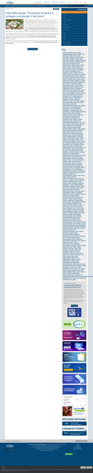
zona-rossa (65, 198)
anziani (72, 267)
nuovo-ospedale (81, 180)
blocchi (75, 251)
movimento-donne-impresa (68, 86)
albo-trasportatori (73, 186)
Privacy (78, 444)
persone (73, 161)
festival (64, 132)
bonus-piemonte (78, 88)
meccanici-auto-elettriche (67, 264)
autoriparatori (77, 80)
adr (79, 105)
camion (78, 114)
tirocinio (64, 124)
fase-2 (73, 113)
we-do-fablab (72, 110)
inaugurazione (73, 259)
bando (78, 69)
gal (78, 142)
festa (77, 257)
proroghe (64, 141)
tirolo (79, 240)
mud (84, 77)
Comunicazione (38, 2)
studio (84, 122)
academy (82, 191)
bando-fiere (83, 240)
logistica (68, 62)
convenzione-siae (66, 267)
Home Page (8, 5)
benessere (65, 90)
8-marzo (69, 183)
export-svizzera (79, 239)
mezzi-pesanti (80, 135)
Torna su (81, 440)
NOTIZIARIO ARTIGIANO (74, 419)
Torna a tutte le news (32, 49)
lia (83, 205)
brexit (64, 93)
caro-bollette (72, 253)
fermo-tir (78, 208)
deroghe (72, 268)
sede (74, 100)
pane (72, 147)
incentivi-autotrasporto (67, 236)
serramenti (81, 76)
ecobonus (72, 85)
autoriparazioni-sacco (75, 262)
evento (79, 128)
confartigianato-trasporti (72, 94)
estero (75, 220)
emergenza (82, 102)
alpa (79, 116)
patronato (74, 68)
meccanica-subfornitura (67, 170)
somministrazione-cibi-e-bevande (69, 257)
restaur (77, 261)
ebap (67, 55)
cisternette (82, 228)
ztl (81, 223)
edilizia (75, 79)
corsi (64, 83)
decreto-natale (77, 250)
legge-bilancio (65, 150)
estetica (64, 121)
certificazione (83, 226)
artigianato (71, 97)
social (71, 278)
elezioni (81, 91)
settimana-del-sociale (75, 65)
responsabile (69, 209)
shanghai (64, 256)
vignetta (64, 107)
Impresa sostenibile (67, 44)
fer (71, 279)
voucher (83, 74)
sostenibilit (84, 265)
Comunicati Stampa (67, 19)
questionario (74, 183)
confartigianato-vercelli (77, 264)
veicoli (69, 133)
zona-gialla (80, 119)
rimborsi (70, 222)
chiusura (64, 113)
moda (81, 58)
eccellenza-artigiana (66, 116)
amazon (64, 273)
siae (80, 74)
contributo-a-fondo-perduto (76, 107)
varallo (77, 110)
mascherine (76, 76)
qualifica (69, 201)
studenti (71, 184)
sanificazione (77, 237)
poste (82, 270)
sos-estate (83, 80)
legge (64, 102)
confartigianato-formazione (80, 60)
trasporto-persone (79, 187)
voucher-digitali (79, 146)
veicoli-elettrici (78, 125)
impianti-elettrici (74, 240)
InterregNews (66, 24)
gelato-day (72, 172)
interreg (77, 100)
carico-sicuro (74, 163)
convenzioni (72, 88)
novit (75, 173)
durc (70, 108)
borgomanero (75, 121)
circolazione (65, 161)
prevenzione (74, 209)
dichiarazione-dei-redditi (67, 128)
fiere (74, 223)
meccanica (82, 144)
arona (77, 231)
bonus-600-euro (81, 209)
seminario (69, 113)
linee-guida (65, 214)
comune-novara (73, 69)
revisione (82, 65)
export (64, 63)
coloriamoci (83, 194)
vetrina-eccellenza (66, 240)
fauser (80, 248)
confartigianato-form (79, 133)
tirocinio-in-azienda (66, 192)
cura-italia (81, 142)
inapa (76, 85)
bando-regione (65, 100)
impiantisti (73, 132)
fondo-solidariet (66, 253)
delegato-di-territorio (67, 147)
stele (80, 132)
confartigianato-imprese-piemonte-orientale (71, 122)
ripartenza (74, 170)
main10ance (65, 97)
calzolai (78, 91)
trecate (77, 139)
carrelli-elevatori (76, 189)
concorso (68, 124)
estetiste (77, 58)
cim (72, 220)
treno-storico (80, 158)
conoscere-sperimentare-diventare (69, 271)
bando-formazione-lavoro (67, 217)
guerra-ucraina (71, 237)
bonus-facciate (72, 229)
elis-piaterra (71, 233)
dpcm (64, 71)
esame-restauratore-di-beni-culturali (69, 265)
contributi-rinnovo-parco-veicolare (69, 225)
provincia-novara (77, 222)
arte (68, 254)
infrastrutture (73, 104)
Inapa (64, 34)
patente (74, 166)
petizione (64, 127)
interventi (65, 173)
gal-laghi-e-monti (66, 279)
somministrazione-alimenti (71, 136)
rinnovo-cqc (74, 135)
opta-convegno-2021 (76, 201)
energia (72, 80)
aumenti (80, 150)
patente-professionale (72, 130)
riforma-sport (65, 195)
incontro (76, 150)
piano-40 (64, 254)
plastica (80, 178)
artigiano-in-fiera (70, 76)
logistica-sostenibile (66, 245)
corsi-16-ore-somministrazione (68, 164)
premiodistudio (73, 142)
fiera (70, 71)
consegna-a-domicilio (79, 200)
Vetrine (85, 2)
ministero (79, 259)
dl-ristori (64, 212)
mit (81, 274)
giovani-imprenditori (66, 65)
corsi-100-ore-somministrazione (69, 231)
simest (81, 147)
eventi (75, 52)
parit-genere (77, 152)
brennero (70, 114)
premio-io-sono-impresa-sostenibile (73, 127)
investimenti (70, 79)
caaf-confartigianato (66, 197)
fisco (81, 77)
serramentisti (65, 153)
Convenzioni (47, 2)
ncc (67, 180)
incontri (67, 91)
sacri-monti (78, 223)
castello (81, 69)
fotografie (83, 245)
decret (75, 267)
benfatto (78, 197)
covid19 (76, 256)
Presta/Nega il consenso (5, 470)
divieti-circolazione (66, 104)
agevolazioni (81, 160)
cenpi (64, 91)
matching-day (75, 205)
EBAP (64, 39)
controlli (64, 167)
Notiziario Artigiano (67, 27)
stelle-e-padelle (66, 152)
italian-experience (66, 85)
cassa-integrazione (76, 96)
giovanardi (65, 138)
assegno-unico (77, 274)
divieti (81, 253)
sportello (76, 248)
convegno (82, 186)
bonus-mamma (66, 187)
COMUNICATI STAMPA (74, 428)
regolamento (83, 111)
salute (64, 136)
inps (64, 237)
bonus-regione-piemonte (67, 175)
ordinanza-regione (77, 254)
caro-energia (82, 155)
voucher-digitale (78, 192)
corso (79, 55)
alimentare (80, 156)
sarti (84, 147)
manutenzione (65, 222)
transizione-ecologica (77, 198)
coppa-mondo (73, 177)
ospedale (69, 138)
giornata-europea (66, 184)
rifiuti (64, 66)
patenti (70, 100)
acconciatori (79, 54)
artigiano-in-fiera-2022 (80, 172)
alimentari (65, 79)
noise (82, 166)
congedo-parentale (66, 268)
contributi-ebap (77, 194)
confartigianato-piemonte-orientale (69, 54)
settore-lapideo (65, 251)
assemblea (65, 68)
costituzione (65, 248)
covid (64, 55)
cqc (67, 63)
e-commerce (80, 85)
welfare (78, 77)
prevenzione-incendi (81, 170)
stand (71, 146)
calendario (71, 152)
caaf (67, 242)
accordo (74, 279)
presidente (65, 183)
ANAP (64, 37)
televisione (65, 226)
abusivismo (82, 100)
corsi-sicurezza (72, 219)
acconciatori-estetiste (67, 274)
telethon (82, 175)
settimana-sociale (76, 72)
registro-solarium (79, 164)
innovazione (73, 261)
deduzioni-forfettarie (66, 169)
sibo (72, 256)
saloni (76, 233)
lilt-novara (83, 167)
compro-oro (82, 152)
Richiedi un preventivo (69, 454)
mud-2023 (70, 214)
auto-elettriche (76, 86)
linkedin (68, 132)
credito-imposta (66, 88)
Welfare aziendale (66, 42)
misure (77, 132)
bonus (64, 69)
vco (63, 142)
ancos (67, 58)
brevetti (71, 254)
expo (78, 118)
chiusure (70, 242)
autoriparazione (66, 57)
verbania (64, 208)
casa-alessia (67, 142)
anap (83, 54)
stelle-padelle (78, 113)
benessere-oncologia (66, 220)
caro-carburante (66, 108)
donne (74, 125)
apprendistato (70, 226)
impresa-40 (74, 270)
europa (74, 278)
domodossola (83, 222)
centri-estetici (78, 93)
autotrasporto (65, 52)
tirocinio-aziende (70, 212)
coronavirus (71, 55)
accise (64, 58)
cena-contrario (65, 219)
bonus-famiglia (82, 278)
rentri (72, 144)
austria (80, 203)
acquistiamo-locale (66, 261)
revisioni (83, 141)
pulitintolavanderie (81, 82)
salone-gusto (69, 203)
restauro (70, 72)
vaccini (81, 139)
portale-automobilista (71, 141)
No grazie (89, 467)
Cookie (78, 445)
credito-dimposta (80, 130)
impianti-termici (66, 99)
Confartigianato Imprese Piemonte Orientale (10, 2)
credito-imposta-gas (77, 214)
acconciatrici (72, 250)
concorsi (64, 146)
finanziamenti (65, 72)
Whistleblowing (77, 446)
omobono (79, 267)
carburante (71, 180)
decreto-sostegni (73, 118)
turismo (78, 175)
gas (80, 122)
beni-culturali (73, 245)
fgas (74, 146)
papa (76, 268)
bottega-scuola (65, 250)
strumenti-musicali (66, 206)
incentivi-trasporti (66, 194)
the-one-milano (70, 167)
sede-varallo (79, 215)
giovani (82, 90)
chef (82, 254)
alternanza (69, 270)
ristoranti (77, 195)
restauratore (80, 94)
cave (72, 156)
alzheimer (83, 93)
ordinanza (81, 231)
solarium (77, 253)
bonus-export (71, 248)
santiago (78, 265)
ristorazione (76, 124)
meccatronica (65, 60)
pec (63, 149)
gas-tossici (69, 156)
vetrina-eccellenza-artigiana (68, 105)
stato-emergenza (69, 223)
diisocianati (72, 93)
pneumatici (70, 90)
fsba (81, 110)
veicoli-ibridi (79, 163)
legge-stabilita (76, 226)
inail (82, 72)
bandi (74, 208)
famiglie (68, 247)
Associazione (62, 2)
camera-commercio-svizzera (68, 228)
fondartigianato (73, 91)
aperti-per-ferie (77, 66)
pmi (79, 121)
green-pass (81, 62)
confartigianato (72, 57)
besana (64, 125)
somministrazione (72, 63)
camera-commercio (76, 90)
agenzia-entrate (77, 243)
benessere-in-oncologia (72, 82)
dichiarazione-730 (66, 155)
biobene (76, 74)
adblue (72, 194)
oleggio (64, 242)
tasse (78, 251)
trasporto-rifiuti (75, 236)
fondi (82, 197)
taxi (72, 66)
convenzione (65, 74)
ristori (79, 270)
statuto (76, 160)
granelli (78, 79)
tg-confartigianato (66, 144)
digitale (71, 119)
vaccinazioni (65, 172)
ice (71, 96)
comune (75, 180)
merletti (72, 74)
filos (71, 247)
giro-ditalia (73, 197)
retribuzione (83, 268)
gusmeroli (79, 220)
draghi (80, 205)
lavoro (67, 71)
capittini (83, 271)
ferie (81, 96)
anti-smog (82, 211)
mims (82, 208)
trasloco (76, 178)
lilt (81, 66)
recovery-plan (71, 150)
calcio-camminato (66, 96)
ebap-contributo (81, 212)
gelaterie (76, 212)
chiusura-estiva (82, 236)
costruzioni (65, 205)
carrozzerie (65, 82)
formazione (79, 52)
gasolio (64, 76)
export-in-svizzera (66, 191)
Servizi (69, 2)
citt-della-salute (66, 278)
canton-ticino (69, 125)
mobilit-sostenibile (75, 153)
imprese (82, 79)
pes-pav (72, 133)
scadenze (79, 245)
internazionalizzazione (77, 108)
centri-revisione (72, 77)
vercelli (64, 62)
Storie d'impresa (66, 29)
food (72, 206)
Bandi (64, 14)
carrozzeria (73, 239)
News (18, 5)
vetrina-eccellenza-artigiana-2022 (69, 215)
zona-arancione (74, 116)
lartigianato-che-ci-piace (75, 111)
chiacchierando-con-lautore (68, 234)
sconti (78, 278)
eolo (66, 237)
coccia (82, 114)
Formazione (54, 2)
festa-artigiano (72, 187)
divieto (64, 156)
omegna (79, 217)
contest (64, 180)
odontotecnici (72, 58)
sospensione (76, 211)
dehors (64, 189)
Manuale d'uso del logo (78, 447)
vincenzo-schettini (76, 273)
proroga (75, 97)
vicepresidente (68, 149)
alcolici (73, 169)
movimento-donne (66, 80)
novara (79, 71)
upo (63, 77)
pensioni (64, 177)
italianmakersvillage (66, 239)
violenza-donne (77, 99)
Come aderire (74, 305)
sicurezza (78, 63)
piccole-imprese (66, 139)
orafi (70, 153)
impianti (72, 191)
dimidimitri (80, 97)
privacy (75, 55)
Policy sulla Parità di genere (78, 449)
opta (73, 274)
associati (69, 256)
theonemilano (69, 208)
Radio (64, 22)
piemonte (73, 192)
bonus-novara (77, 191)
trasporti (82, 57)
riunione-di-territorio (66, 163)
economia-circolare (69, 102)
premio (64, 203)
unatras (69, 68)
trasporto (70, 52)
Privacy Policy (60, 469)
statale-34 (74, 158)
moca (77, 181)
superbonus (68, 83)
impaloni (77, 138)
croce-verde (70, 198)
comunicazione (80, 136)
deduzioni (83, 128)
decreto (72, 62)
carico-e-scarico (66, 229)
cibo (72, 124)
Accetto (83, 467)
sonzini (78, 186)
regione (68, 107)
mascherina (69, 273)
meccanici (82, 138)
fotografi (67, 77)
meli (64, 223)
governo (71, 99)
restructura (77, 147)
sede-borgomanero (78, 169)
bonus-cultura (70, 173)
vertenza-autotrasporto (67, 158)
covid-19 (74, 114)
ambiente (64, 133)
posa (72, 243)
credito (73, 138)
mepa (73, 160)
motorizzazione (65, 186)
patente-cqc (74, 71)
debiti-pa (74, 217)
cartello (68, 177)
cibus (84, 264)
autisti (67, 69)
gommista (65, 201)
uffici (75, 102)
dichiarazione (75, 203)
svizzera (75, 119)
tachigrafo (83, 105)
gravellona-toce (77, 234)
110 (69, 74)
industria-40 (83, 201)
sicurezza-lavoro (66, 119)
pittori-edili (65, 200)
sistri (84, 223)
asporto (74, 175)
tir (66, 66)
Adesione (75, 2)
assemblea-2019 (72, 181)
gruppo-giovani (69, 189)
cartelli (64, 247)
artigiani (67, 93)
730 (78, 102)
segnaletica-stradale (66, 243)
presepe (71, 251)
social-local (70, 205)
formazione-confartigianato (68, 211)
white (76, 156)
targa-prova (78, 141)
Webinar (65, 17)
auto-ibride (80, 206)
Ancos (64, 32)
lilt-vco (64, 209)
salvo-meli (65, 130)
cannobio (64, 270)
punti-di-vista (69, 121)
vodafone (64, 94)
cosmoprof (79, 271)
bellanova (77, 219)
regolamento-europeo (78, 184)
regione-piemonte (80, 68)
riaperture (79, 247)
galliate (72, 155)
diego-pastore (76, 144)
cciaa (68, 146)
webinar (77, 57)
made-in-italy (76, 228)
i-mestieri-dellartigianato (80, 225)
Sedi (80, 2)
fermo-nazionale (77, 167)
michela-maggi (80, 183)
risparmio (64, 160)
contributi (76, 62)
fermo (82, 86)
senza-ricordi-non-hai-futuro (68, 178)
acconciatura (65, 181)
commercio (76, 242)
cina (78, 268)
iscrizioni (78, 166)
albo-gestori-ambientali (67, 166)
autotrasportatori (66, 110)
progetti (69, 161)
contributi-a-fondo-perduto (76, 83)
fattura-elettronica (66, 111)
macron (74, 247)
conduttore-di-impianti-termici (77, 149)
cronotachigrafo (66, 118)
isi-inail (75, 206)
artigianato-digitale (66, 259)
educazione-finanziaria (67, 135)
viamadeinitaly (71, 195)
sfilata (80, 181)
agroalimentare (71, 60)
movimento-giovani (66, 262)
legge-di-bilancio (71, 200)
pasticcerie (75, 128)
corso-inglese (65, 233)
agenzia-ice (82, 124)
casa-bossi (78, 161)
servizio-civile (76, 155)
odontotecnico (72, 139)
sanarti (69, 66)
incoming (75, 105)
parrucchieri (65, 114)
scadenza (69, 160)
